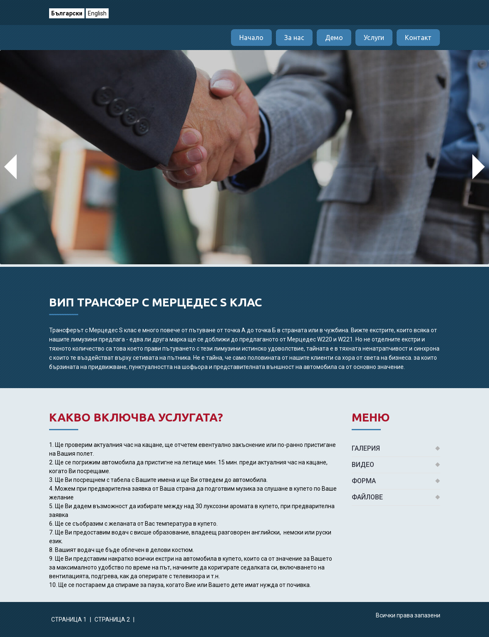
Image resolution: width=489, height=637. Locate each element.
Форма (364, 481)
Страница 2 (112, 619)
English (97, 13)
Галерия (366, 448)
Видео (363, 465)
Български (66, 13)
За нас (294, 37)
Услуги (374, 37)
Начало (251, 37)
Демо (334, 37)
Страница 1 (69, 619)
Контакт (418, 37)
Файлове (367, 497)
